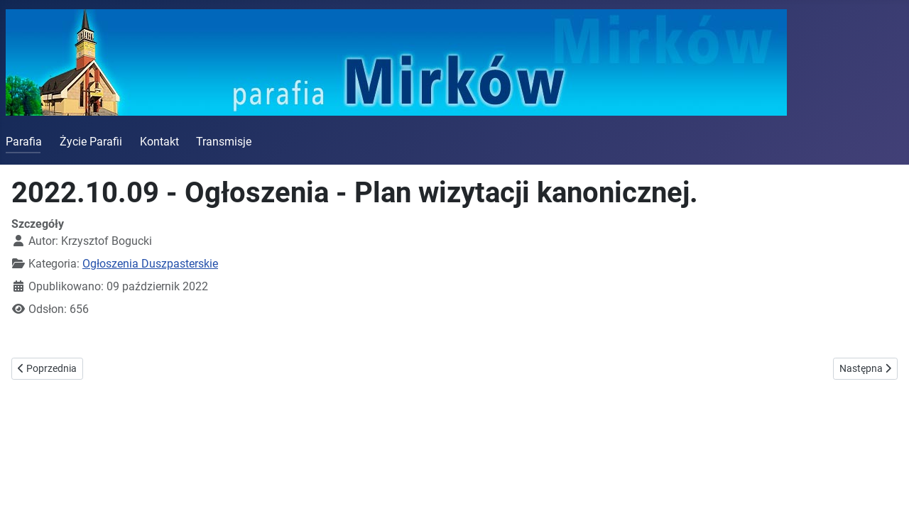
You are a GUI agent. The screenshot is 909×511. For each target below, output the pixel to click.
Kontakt (159, 141)
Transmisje (223, 141)
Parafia (24, 141)
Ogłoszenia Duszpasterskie (150, 263)
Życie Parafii (91, 141)
